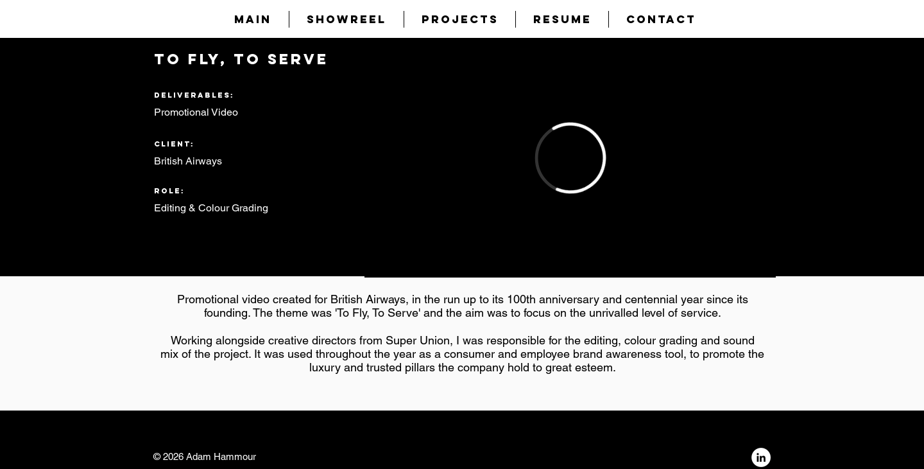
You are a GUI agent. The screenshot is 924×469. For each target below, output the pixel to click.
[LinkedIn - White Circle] (761, 457)
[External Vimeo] (570, 158)
